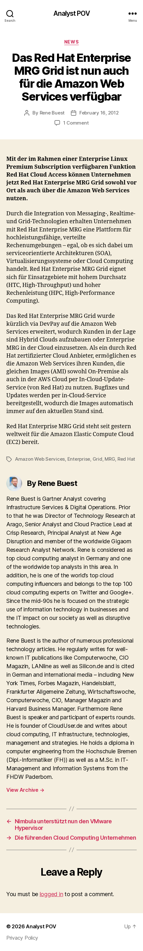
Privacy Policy (22, 938)
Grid (97, 459)
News (71, 41)
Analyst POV (71, 13)
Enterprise (78, 459)
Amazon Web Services (40, 459)
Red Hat (126, 459)
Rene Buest (52, 113)
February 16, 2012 (99, 113)
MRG (110, 459)
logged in (51, 894)
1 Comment (76, 123)
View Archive (25, 790)
